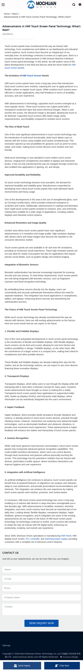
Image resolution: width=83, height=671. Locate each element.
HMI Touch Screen (31, 75)
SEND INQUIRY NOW (41, 623)
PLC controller (32, 539)
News (15, 14)
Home (7, 14)
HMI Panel (66, 536)
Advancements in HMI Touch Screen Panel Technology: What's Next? (37, 17)
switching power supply (56, 539)
